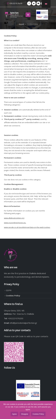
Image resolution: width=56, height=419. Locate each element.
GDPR (8, 290)
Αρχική (21, 24)
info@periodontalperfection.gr (23, 323)
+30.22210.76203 (14, 3)
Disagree (24, 414)
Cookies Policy (13, 295)
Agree (14, 414)
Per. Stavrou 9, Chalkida (23, 314)
